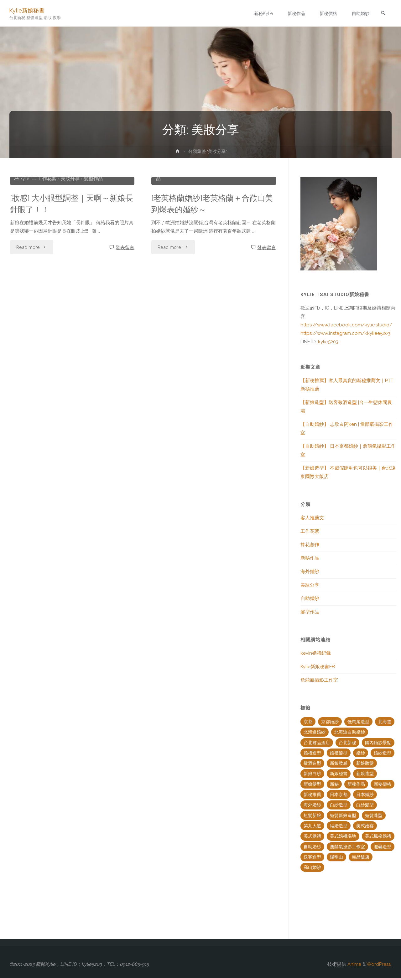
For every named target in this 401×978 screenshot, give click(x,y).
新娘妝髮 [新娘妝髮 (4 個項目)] (365, 763)
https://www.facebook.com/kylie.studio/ (346, 325)
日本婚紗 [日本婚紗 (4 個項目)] (365, 794)
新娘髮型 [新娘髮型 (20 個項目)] (312, 784)
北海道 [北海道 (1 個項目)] (384, 721)
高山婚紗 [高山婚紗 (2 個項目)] (312, 867)
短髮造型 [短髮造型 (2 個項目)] (374, 815)
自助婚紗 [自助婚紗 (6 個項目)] (312, 846)
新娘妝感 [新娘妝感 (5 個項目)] (338, 763)
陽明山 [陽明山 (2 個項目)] (336, 857)
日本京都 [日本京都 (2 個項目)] (338, 794)
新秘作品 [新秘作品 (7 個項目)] (356, 784)
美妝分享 (70, 271)
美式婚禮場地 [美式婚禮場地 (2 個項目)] (343, 836)
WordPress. (379, 964)
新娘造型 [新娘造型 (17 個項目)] (365, 773)
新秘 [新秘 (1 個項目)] (334, 784)
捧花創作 (194, 262)
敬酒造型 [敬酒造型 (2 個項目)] (312, 763)
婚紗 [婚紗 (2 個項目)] (360, 752)
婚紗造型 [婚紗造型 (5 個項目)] (382, 752)
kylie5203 (327, 342)
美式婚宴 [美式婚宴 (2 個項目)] (365, 825)
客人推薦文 (312, 518)
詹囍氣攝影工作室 (319, 680)
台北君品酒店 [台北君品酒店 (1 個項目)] (317, 742)
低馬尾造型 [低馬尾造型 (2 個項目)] (358, 721)
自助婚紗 (241, 262)
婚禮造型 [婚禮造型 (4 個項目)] (312, 752)
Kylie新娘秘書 (27, 10)
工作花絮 (47, 271)
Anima (353, 964)
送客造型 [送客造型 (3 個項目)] (312, 857)
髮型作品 (93, 271)
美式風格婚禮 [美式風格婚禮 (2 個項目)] (378, 836)
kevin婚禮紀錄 (315, 653)
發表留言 (125, 340)
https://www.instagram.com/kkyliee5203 (345, 333)
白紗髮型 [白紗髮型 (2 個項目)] (365, 804)
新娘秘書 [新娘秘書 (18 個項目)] (338, 773)
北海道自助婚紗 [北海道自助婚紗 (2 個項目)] (349, 731)
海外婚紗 (309, 571)
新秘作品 (309, 558)
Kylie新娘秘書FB (317, 666)
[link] (383, 13)
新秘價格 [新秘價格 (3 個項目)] (382, 784)
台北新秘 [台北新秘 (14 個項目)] (347, 742)
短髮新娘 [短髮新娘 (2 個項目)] (312, 815)
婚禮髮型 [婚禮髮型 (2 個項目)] (338, 752)
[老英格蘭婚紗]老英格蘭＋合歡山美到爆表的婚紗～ (210, 296)
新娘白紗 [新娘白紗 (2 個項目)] (312, 773)
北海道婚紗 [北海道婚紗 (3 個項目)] (314, 731)
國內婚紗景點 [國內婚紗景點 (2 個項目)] (378, 742)
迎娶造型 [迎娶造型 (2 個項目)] (382, 846)
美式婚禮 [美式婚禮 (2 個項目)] (312, 836)
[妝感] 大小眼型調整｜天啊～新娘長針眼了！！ (70, 296)
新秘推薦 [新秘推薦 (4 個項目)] (312, 794)
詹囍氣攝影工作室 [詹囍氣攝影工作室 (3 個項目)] (347, 846)
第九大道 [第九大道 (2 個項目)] (312, 825)
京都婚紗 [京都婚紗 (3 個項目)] (330, 721)
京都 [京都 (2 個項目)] (308, 721)
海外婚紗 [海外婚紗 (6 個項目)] (312, 804)
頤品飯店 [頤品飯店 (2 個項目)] (360, 857)
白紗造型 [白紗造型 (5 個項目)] (338, 804)
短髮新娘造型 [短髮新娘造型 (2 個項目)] (343, 815)
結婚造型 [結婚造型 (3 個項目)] (338, 825)
